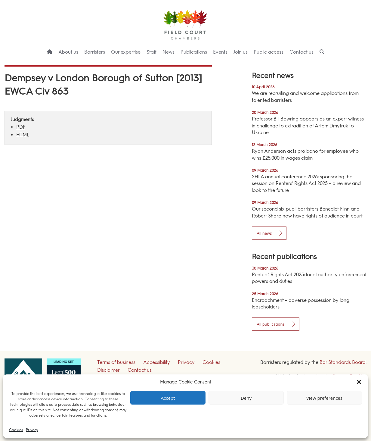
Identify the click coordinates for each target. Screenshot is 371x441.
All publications (271, 324)
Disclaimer (108, 370)
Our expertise (126, 52)
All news (264, 233)
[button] (359, 382)
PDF (20, 127)
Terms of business (116, 362)
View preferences (324, 398)
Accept (168, 398)
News (168, 52)
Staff (151, 52)
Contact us (301, 52)
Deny (246, 398)
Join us (240, 52)
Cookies (16, 430)
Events (220, 52)
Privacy (32, 430)
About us (68, 52)
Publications (194, 52)
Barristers (94, 52)
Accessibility (156, 362)
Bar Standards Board (343, 362)
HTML (22, 135)
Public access (268, 52)
